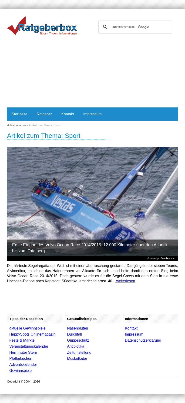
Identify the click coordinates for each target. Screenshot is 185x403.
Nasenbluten (77, 328)
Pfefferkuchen (20, 358)
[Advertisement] (92, 72)
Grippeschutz (78, 340)
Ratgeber (44, 114)
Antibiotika (75, 346)
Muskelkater (77, 358)
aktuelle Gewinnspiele (27, 328)
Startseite (19, 114)
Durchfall (74, 334)
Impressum (92, 114)
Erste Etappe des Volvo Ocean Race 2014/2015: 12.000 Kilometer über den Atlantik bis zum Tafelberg (89, 248)
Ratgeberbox (16, 125)
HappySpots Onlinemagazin (32, 334)
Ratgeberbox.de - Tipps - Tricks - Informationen (42, 25)
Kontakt (67, 114)
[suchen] (135, 27)
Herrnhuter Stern (23, 352)
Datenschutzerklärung (143, 340)
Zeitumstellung (79, 352)
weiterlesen (125, 281)
